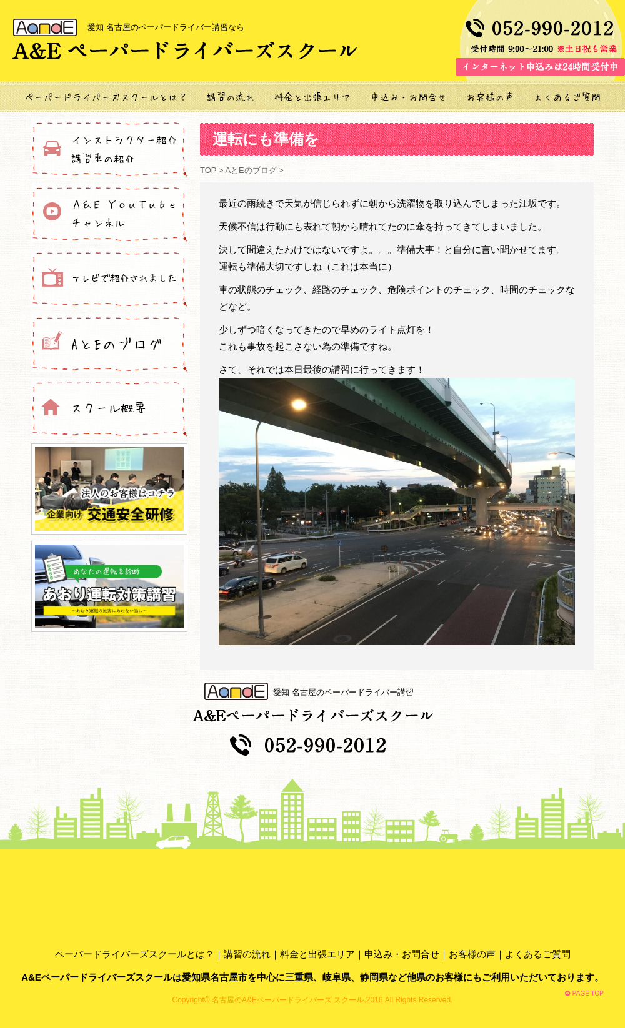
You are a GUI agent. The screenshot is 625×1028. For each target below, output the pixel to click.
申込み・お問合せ (401, 954)
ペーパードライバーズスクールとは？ (134, 954)
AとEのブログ (250, 170)
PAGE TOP (584, 993)
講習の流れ (247, 954)
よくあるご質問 (538, 954)
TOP (209, 170)
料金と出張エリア (317, 954)
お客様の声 (472, 954)
